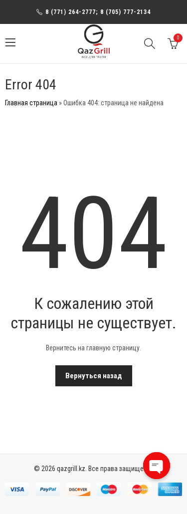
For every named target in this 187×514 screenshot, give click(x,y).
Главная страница (31, 103)
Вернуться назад (93, 375)
